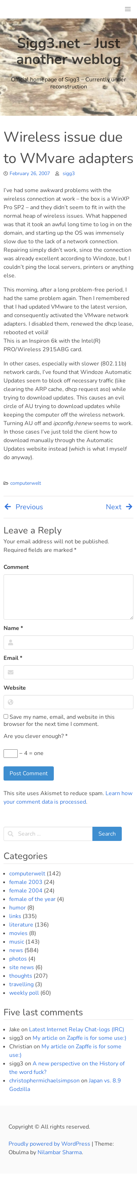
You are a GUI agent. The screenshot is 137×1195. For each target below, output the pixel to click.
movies (18, 933)
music (16, 942)
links (15, 916)
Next (119, 507)
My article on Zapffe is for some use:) (79, 1038)
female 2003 (25, 882)
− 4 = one (24, 753)
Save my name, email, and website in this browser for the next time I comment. (59, 720)
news (16, 950)
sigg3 (69, 173)
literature (21, 925)
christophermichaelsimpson (44, 1081)
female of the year (32, 899)
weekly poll (24, 993)
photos (18, 959)
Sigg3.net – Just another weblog (68, 51)
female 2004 (25, 891)
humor (17, 908)
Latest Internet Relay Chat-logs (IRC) (76, 1029)
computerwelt (25, 483)
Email (13, 658)
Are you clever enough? (36, 736)
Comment (16, 567)
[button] (128, 9)
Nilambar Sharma (60, 1152)
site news (21, 967)
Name (13, 628)
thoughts (20, 976)
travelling (21, 984)
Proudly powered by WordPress (50, 1144)
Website (15, 688)
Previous (23, 507)
